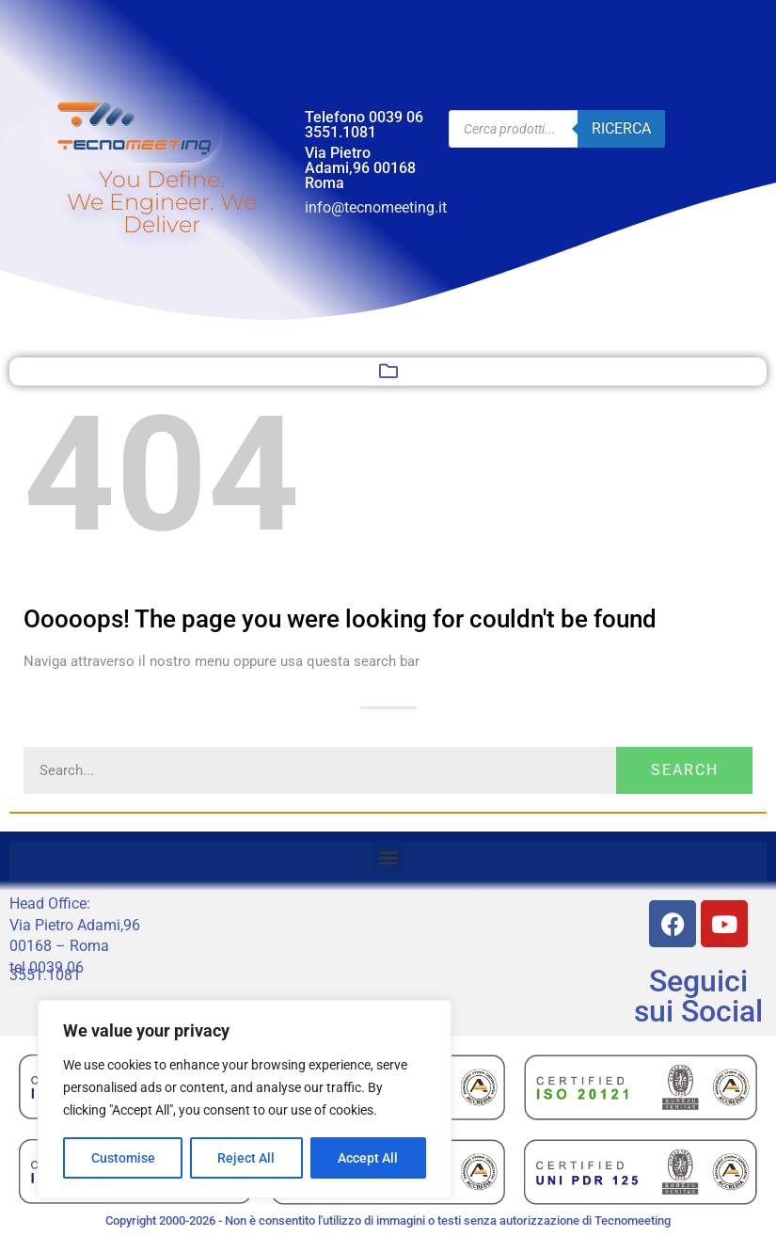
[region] (244, 1099)
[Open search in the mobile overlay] (557, 129)
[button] (388, 371)
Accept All (369, 1157)
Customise (123, 1157)
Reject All (247, 1157)
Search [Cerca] (685, 770)
